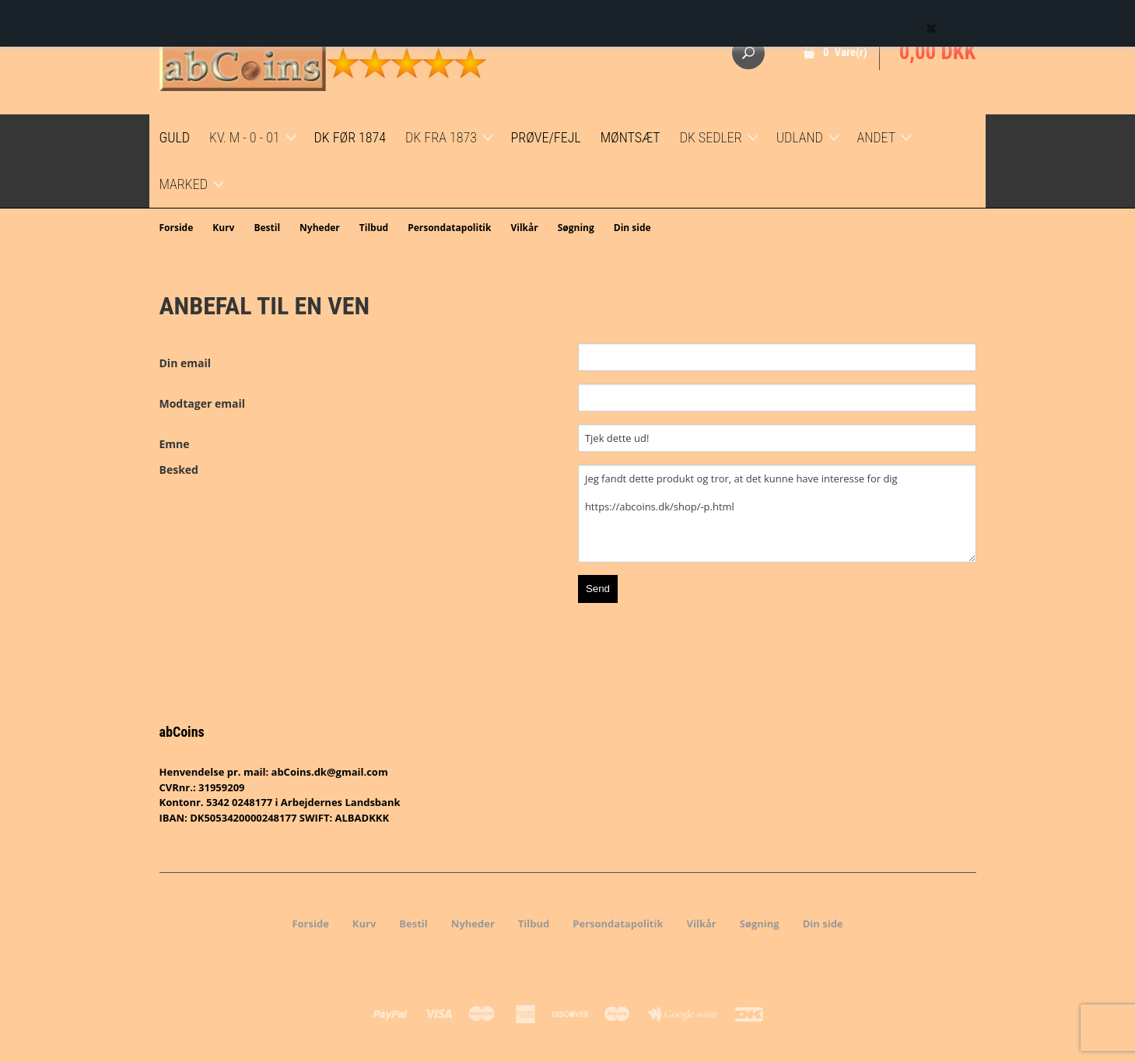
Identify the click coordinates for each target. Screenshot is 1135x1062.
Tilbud (373, 227)
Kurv (223, 227)
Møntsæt (630, 137)
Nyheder (320, 227)
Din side (632, 227)
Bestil (267, 227)
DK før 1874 (350, 137)
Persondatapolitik (449, 227)
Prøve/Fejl (546, 137)
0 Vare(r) (845, 52)
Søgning (576, 227)
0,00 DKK (937, 52)
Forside (176, 227)
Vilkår (524, 227)
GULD (175, 137)
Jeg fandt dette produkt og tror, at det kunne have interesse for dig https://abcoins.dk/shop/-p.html (777, 513)
